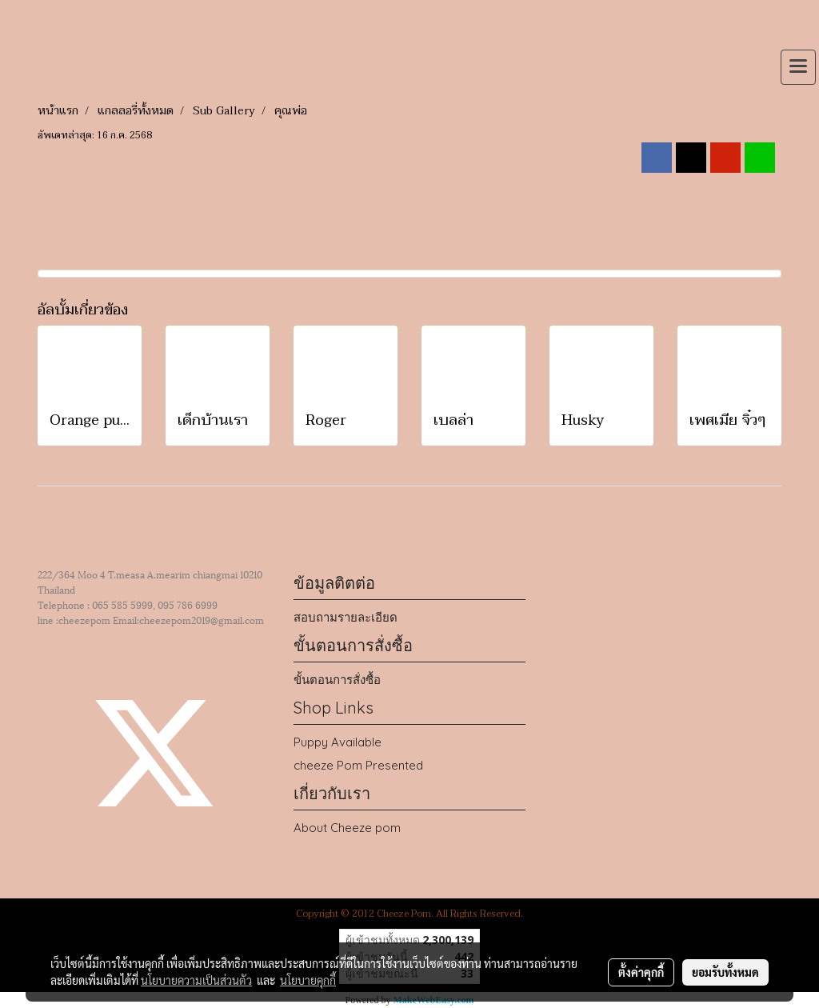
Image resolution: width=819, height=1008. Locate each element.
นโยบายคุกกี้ (308, 980)
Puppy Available (338, 742)
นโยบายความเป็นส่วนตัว (196, 980)
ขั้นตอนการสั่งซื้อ (337, 679)
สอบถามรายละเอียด (346, 617)
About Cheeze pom (347, 827)
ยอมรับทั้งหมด (725, 972)
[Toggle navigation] (798, 67)
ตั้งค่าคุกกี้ (641, 972)
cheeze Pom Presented (358, 765)
